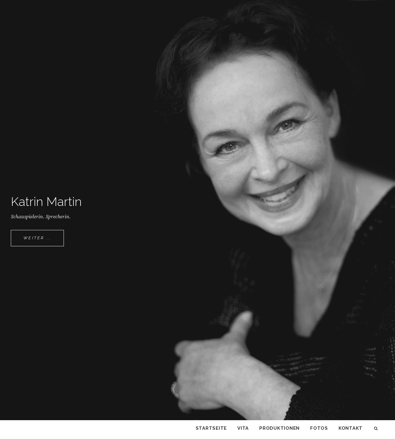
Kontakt (351, 428)
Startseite (211, 428)
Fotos (319, 428)
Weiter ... (43, 240)
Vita (243, 428)
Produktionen (279, 428)
